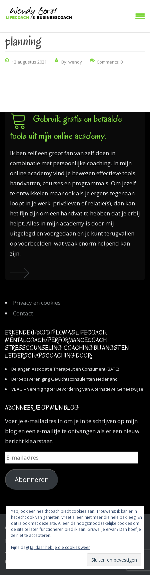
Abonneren (32, 479)
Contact (23, 313)
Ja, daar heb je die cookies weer (60, 547)
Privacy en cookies (37, 302)
